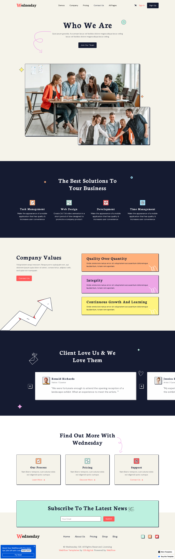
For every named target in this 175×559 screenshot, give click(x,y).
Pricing (93, 536)
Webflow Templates (69, 550)
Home (66, 536)
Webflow (111, 550)
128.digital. (88, 550)
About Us (80, 536)
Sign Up (152, 5)
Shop (105, 536)
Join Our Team (87, 45)
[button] (61, 5)
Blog (115, 536)
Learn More (38, 491)
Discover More (87, 491)
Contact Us (99, 5)
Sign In (142, 5)
